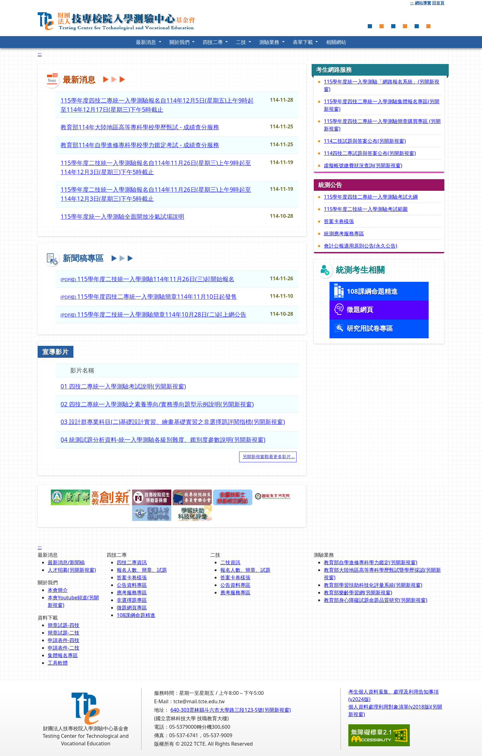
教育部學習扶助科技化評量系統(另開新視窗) (373, 585)
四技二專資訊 (132, 562)
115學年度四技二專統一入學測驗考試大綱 (371, 196)
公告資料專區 (132, 585)
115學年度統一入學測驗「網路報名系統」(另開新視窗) (381, 85)
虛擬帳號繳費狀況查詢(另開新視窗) (363, 165)
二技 (241, 42)
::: (412, 3)
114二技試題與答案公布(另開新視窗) (365, 140)
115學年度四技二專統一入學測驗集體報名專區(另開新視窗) (381, 105)
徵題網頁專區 (132, 607)
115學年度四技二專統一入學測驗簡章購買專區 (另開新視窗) (382, 125)
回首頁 (438, 3)
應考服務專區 (132, 592)
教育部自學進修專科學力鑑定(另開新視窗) (370, 562)
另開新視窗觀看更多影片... (269, 456)
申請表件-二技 (63, 647)
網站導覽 (423, 3)
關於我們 (180, 42)
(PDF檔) (147, 279)
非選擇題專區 (132, 600)
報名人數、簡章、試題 (142, 569)
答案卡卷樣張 (339, 221)
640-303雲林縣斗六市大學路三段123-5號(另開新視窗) (230, 709)
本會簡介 (58, 590)
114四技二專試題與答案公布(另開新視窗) (370, 153)
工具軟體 (58, 662)
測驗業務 (270, 42)
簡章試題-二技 (63, 632)
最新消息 (146, 42)
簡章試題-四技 (63, 625)
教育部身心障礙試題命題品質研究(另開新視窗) (375, 600)
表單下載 (303, 42)
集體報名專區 (63, 655)
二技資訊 (230, 562)
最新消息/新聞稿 (66, 562)
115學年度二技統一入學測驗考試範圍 (366, 209)
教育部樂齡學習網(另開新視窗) (358, 592)
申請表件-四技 (63, 640)
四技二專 (213, 42)
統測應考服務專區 (344, 233)
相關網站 (336, 42)
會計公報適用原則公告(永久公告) (360, 245)
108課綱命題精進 (136, 615)
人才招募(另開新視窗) (72, 569)
